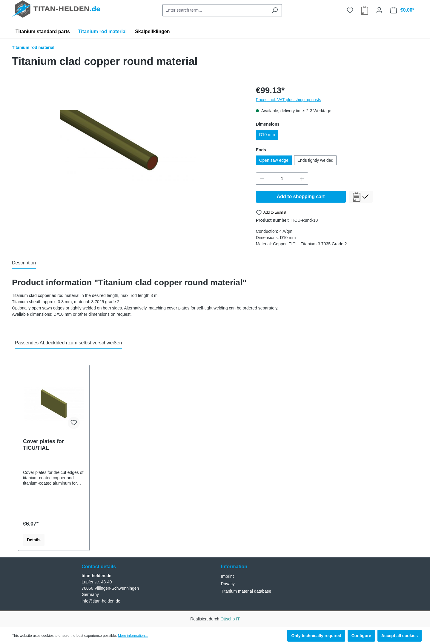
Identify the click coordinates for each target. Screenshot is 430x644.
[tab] (24, 263)
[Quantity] (282, 178)
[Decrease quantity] (262, 178)
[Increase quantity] (302, 178)
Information (234, 566)
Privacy (228, 583)
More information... (133, 636)
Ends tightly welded (315, 160)
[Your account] (379, 10)
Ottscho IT (230, 619)
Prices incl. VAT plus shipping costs (288, 99)
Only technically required (316, 635)
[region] (128, 148)
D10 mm (267, 134)
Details (34, 539)
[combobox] (215, 10)
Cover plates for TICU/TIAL (43, 444)
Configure (361, 635)
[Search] (275, 10)
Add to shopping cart (301, 196)
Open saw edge (273, 160)
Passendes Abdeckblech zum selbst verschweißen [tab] (68, 342)
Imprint (227, 576)
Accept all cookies (399, 635)
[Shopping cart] (402, 10)
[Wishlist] (350, 10)
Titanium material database (246, 591)
